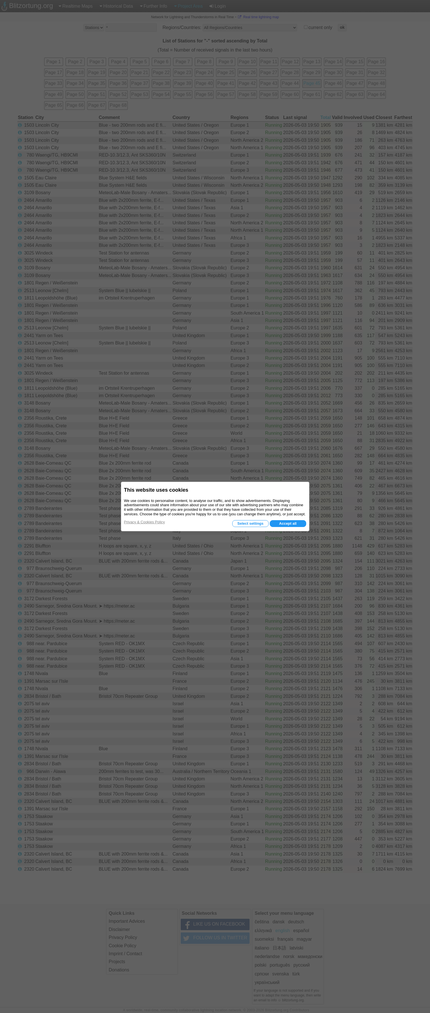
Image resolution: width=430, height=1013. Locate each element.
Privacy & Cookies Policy (144, 522)
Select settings (250, 523)
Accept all (288, 523)
